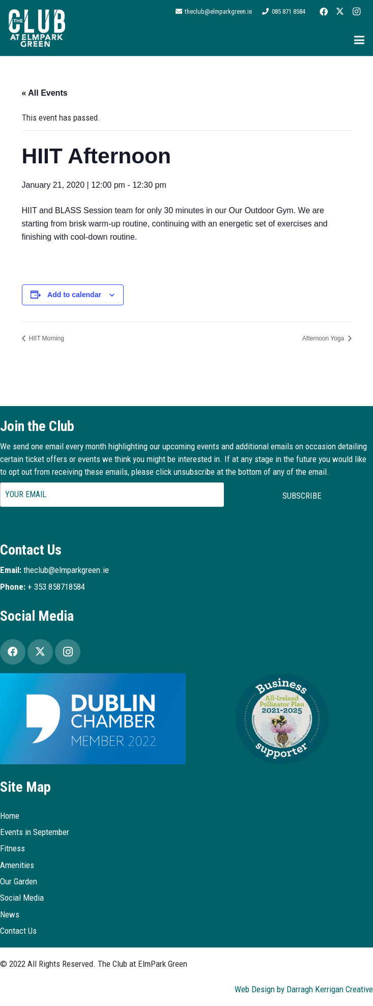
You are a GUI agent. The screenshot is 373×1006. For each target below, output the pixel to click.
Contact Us (18, 931)
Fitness (12, 848)
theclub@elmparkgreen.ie (66, 570)
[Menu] (359, 40)
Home (9, 816)
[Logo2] (37, 28)
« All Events (45, 93)
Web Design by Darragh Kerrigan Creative (304, 989)
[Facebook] (323, 12)
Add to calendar (74, 295)
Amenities (17, 865)
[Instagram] (356, 12)
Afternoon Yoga (324, 338)
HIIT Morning (45, 338)
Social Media (22, 898)
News (9, 914)
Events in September (34, 832)
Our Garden (18, 881)
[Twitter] (340, 12)
